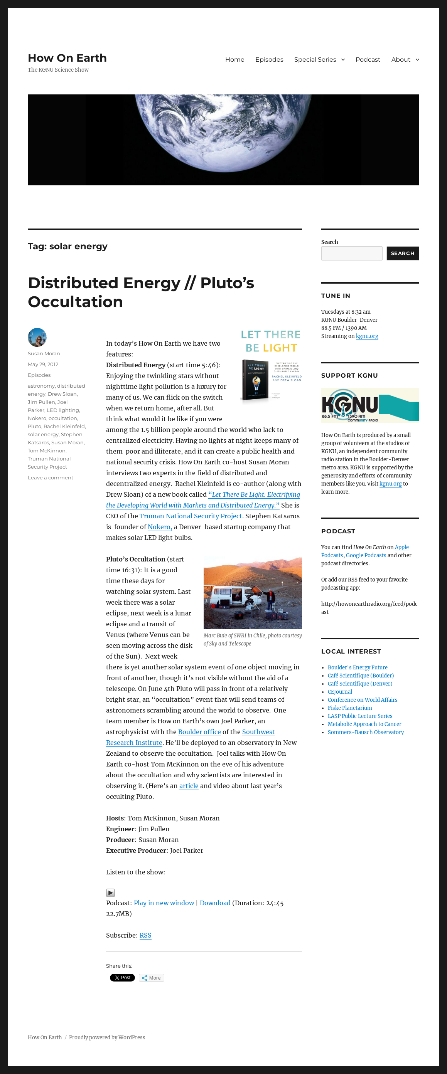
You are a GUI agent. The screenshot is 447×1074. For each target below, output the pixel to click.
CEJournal (340, 692)
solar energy (43, 434)
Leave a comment (50, 477)
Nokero (37, 418)
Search (329, 242)
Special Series (315, 59)
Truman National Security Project (191, 516)
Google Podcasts (366, 555)
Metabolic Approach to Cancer (364, 724)
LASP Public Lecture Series (360, 716)
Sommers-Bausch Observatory (366, 732)
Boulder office (199, 732)
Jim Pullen (41, 402)
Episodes (269, 59)
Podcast (368, 59)
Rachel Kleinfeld (64, 426)
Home (235, 59)
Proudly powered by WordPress (107, 1037)
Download (215, 903)
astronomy (41, 386)
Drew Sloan (62, 394)
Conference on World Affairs (363, 700)
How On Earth (67, 57)
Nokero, (160, 527)
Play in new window (164, 903)
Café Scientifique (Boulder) (361, 675)
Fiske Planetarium (350, 708)
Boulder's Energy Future (358, 667)
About (401, 59)
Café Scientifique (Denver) (360, 684)
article (189, 786)
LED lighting (63, 410)
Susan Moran (44, 353)
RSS (146, 935)
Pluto (34, 426)
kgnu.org (367, 336)
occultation (63, 418)
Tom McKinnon (47, 450)
